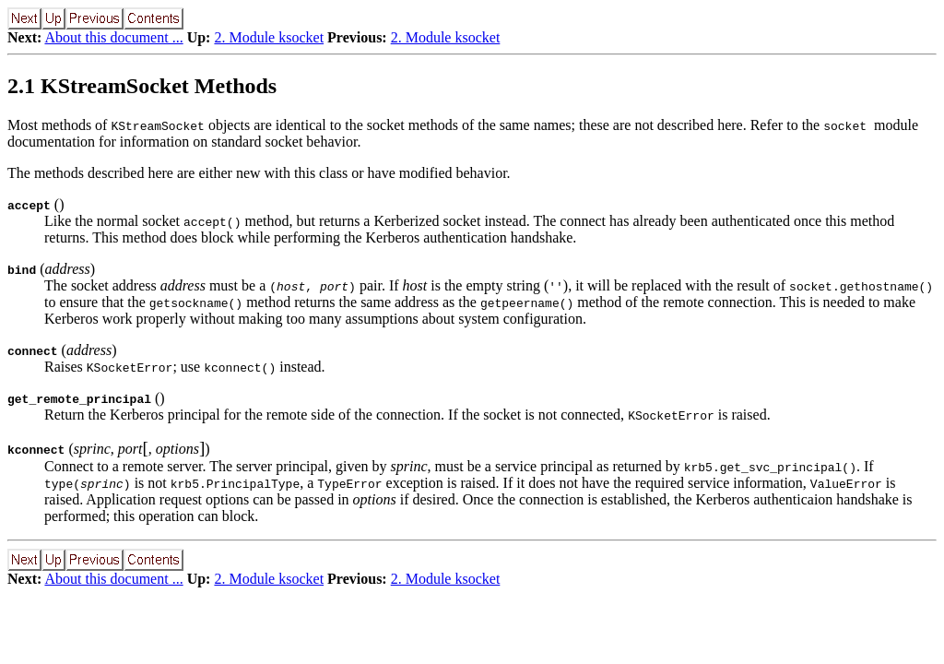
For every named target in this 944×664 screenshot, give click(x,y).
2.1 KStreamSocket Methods (142, 86)
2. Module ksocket (269, 37)
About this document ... (113, 37)
